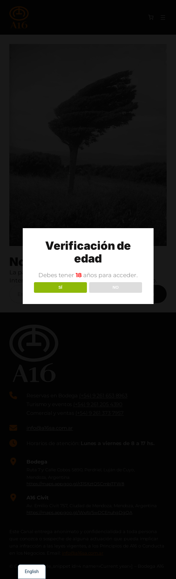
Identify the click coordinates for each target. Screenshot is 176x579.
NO (115, 287)
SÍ (60, 287)
